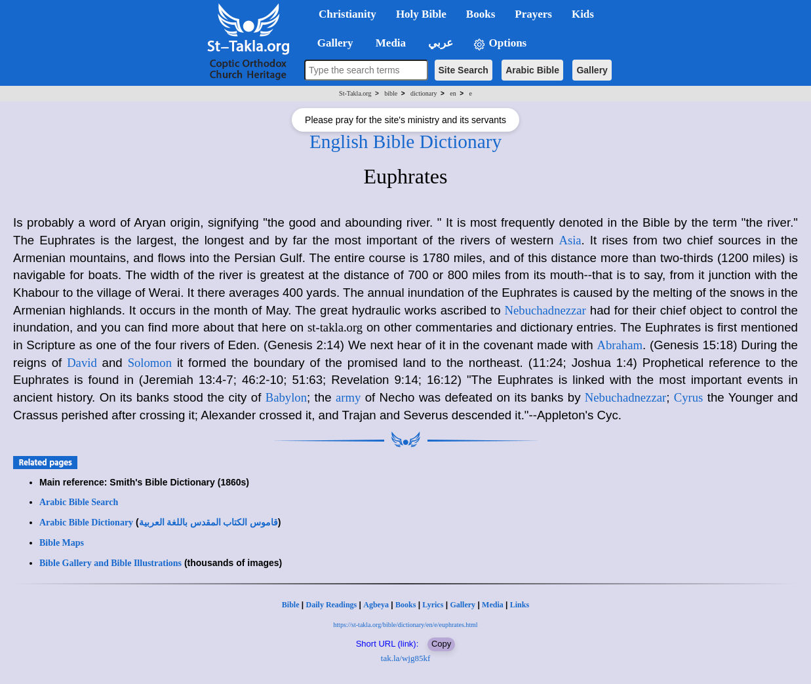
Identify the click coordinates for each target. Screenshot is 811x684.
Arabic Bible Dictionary (86, 522)
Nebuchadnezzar (545, 310)
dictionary (423, 93)
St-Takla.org (355, 93)
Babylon (286, 397)
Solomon (150, 363)
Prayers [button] (533, 14)
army (348, 397)
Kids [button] (583, 14)
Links (519, 604)
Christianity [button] (347, 14)
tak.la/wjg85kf (405, 658)
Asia (570, 240)
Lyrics (432, 604)
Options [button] (499, 43)
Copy (441, 644)
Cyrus (688, 397)
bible (390, 93)
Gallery (591, 70)
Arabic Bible (532, 70)
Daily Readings (331, 604)
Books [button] (480, 14)
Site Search (463, 70)
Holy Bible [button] (421, 14)
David (82, 363)
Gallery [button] (331, 43)
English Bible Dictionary (405, 141)
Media (493, 604)
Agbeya (376, 604)
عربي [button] (439, 43)
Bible (291, 604)
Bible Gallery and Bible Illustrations (110, 563)
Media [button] (389, 43)
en (453, 93)
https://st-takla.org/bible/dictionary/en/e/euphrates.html (405, 624)
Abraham (620, 345)
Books (405, 604)
